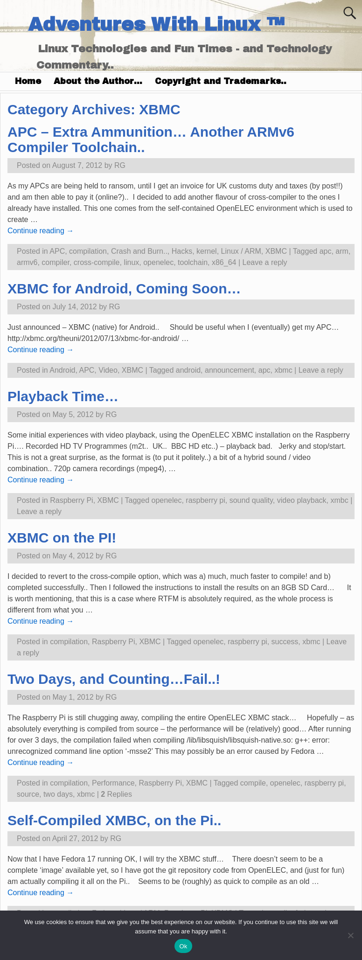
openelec (158, 262)
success (285, 642)
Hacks (182, 251)
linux (131, 262)
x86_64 (224, 262)
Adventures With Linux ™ (156, 24)
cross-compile (97, 262)
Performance (113, 783)
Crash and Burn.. (139, 251)
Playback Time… (62, 396)
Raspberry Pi (71, 500)
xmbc (339, 500)
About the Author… (98, 81)
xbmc (283, 370)
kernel (206, 251)
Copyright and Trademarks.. (220, 81)
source (28, 794)
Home (28, 81)
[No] (350, 935)
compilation (88, 251)
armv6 (27, 262)
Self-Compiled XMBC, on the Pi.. (114, 820)
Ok (183, 946)
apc (326, 251)
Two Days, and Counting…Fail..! (113, 679)
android (188, 370)
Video (108, 370)
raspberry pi (205, 500)
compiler (56, 262)
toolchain (193, 262)
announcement (229, 370)
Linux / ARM (241, 251)
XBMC (276, 251)
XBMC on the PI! (61, 537)
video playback (302, 500)
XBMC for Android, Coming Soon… (124, 288)
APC (57, 251)
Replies (116, 794)
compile (253, 783)
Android (62, 370)
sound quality (251, 500)
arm (341, 251)
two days (58, 794)
